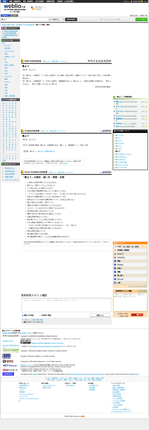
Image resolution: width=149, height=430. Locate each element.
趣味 (6, 79)
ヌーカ (118, 116)
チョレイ (120, 254)
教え (28, 75)
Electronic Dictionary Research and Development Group (86, 374)
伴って (69, 81)
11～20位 (126, 246)
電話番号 (40, 191)
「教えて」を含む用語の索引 (33, 320)
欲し (99, 75)
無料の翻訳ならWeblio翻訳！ (39, 8)
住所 (30, 182)
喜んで (73, 225)
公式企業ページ (94, 385)
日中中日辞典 (39, 1)
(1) (24, 75)
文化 (6, 70)
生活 (6, 73)
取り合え (61, 237)
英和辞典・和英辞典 (119, 389)
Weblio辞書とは (24, 385)
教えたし (118, 146)
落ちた (34, 202)
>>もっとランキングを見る (137, 286)
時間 (33, 217)
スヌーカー (120, 111)
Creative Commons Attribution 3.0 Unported (45, 346)
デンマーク (36, 199)
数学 (32, 234)
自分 (89, 75)
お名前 (36, 182)
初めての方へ (134, 15)
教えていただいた (122, 165)
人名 (6, 90)
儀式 (32, 228)
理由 (42, 228)
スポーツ (8, 82)
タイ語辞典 (116, 402)
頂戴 (39, 84)
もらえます (59, 208)
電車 (6, 54)
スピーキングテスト (12, 179)
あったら (38, 188)
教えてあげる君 (121, 162)
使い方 (47, 219)
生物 (6, 84)
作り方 (41, 225)
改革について (43, 222)
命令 (67, 75)
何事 (76, 75)
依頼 (62, 75)
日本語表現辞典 (29, 25)
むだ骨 (44, 234)
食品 (6, 87)
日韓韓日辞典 (50, 1)
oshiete (119, 123)
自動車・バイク (10, 56)
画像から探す (47, 387)
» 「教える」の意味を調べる (45, 151)
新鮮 (118, 261)
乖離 (118, 272)
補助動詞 (62, 81)
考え (32, 188)
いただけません (55, 225)
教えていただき (121, 167)
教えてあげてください (123, 154)
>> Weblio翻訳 (142, 291)
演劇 (46, 199)
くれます (56, 228)
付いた (48, 75)
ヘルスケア (8, 76)
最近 (33, 222)
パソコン (40, 219)
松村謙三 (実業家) (123, 250)
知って (47, 191)
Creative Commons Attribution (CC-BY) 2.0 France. (47, 343)
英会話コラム (10, 168)
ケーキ (34, 225)
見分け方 (45, 214)
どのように (48, 84)
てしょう (45, 185)
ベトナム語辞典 (117, 405)
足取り (119, 268)
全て (3, 43)
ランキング (63, 61)
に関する (86, 81)
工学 (6, 62)
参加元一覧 (143, 15)
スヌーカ (119, 106)
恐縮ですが (31, 205)
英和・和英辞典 (28, 1)
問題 (37, 196)
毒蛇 (28, 214)
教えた (117, 138)
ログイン (126, 1)
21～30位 (135, 246)
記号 (4, 161)
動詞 (37, 145)
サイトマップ (23, 396)
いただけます (50, 182)
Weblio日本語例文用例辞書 (35, 172)
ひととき (120, 279)
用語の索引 (55, 61)
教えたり (118, 149)
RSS (83, 416)
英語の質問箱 (10, 174)
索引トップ (46, 61)
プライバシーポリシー (26, 394)
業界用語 (8, 48)
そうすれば (49, 237)
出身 (42, 199)
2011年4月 (99, 87)
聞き (37, 185)
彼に (28, 234)
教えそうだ (119, 135)
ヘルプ (146, 1)
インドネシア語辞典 (119, 400)
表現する (99, 81)
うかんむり (121, 257)
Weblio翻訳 (116, 392)
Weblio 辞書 (137, 1)
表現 (52, 75)
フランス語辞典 (117, 398)
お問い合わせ (63, 163)
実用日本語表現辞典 (32, 61)
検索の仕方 (22, 387)
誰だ (42, 202)
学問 (6, 68)
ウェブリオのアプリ (49, 385)
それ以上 (63, 199)
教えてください (47, 188)
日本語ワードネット (26, 365)
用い (53, 84)
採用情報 (92, 389)
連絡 (55, 237)
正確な (29, 217)
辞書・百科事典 (16, 25)
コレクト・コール (33, 208)
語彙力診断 (9, 177)
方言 (6, 93)
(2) (24, 81)
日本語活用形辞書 (31, 131)
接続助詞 (37, 81)
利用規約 (22, 392)
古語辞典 (60, 1)
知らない (71, 199)
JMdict (35, 374)
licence (137, 374)
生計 (42, 211)
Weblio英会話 (10, 171)
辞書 (4, 1)
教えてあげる (120, 159)
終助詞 (36, 75)
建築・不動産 (9, 65)
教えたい (118, 140)
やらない (26, 84)
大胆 (118, 283)
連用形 (51, 145)
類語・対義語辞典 (15, 1)
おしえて (32, 69)
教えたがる (119, 143)
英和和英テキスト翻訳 (34, 295)
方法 (37, 228)
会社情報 (92, 387)
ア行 (24, 145)
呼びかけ (26, 78)
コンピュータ (9, 51)
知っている (67, 194)
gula (117, 126)
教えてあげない (121, 157)
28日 (105, 87)
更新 (108, 87)
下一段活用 (30, 145)
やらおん (120, 264)
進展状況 (119, 119)
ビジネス (8, 45)
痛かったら (120, 101)
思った (76, 194)
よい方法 (51, 196)
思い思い (120, 275)
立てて (47, 211)
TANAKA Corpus (8, 341)
